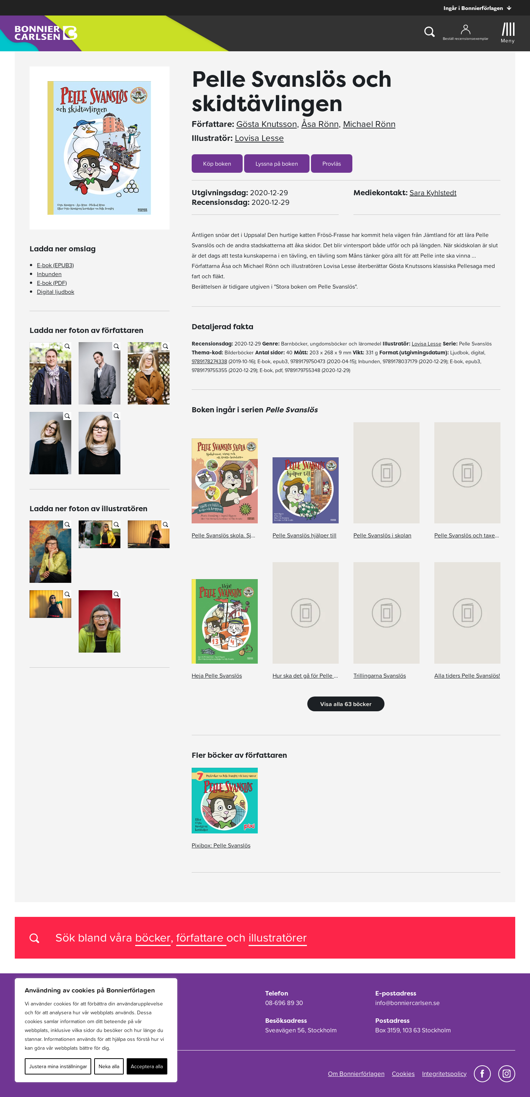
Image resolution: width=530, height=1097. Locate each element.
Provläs (331, 163)
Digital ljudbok (55, 291)
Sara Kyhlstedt (433, 192)
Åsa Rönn (320, 124)
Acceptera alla (147, 1066)
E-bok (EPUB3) (55, 265)
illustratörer (278, 937)
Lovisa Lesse (259, 138)
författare (201, 937)
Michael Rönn (369, 124)
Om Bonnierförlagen (356, 1074)
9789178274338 (209, 361)
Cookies (403, 1074)
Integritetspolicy (444, 1074)
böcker (153, 937)
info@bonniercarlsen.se (407, 1003)
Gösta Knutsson (266, 124)
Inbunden (49, 273)
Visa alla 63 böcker (346, 703)
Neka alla (109, 1066)
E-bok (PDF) (52, 282)
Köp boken (217, 163)
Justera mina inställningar (58, 1066)
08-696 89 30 (284, 1003)
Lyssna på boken (277, 163)
